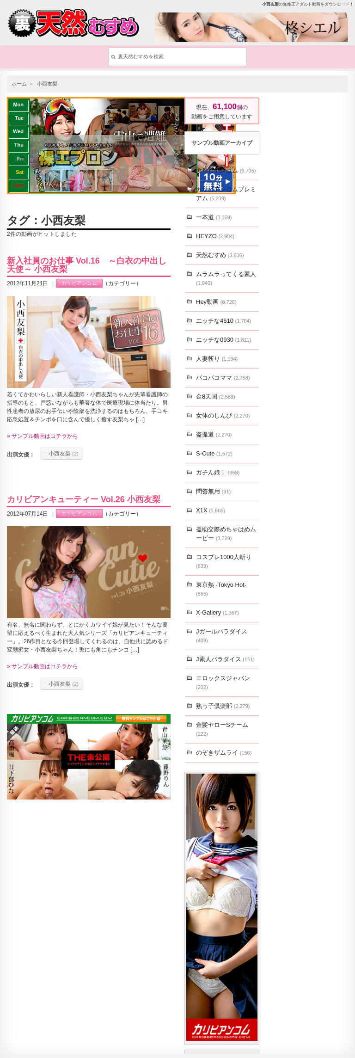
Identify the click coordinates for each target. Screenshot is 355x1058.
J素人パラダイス (225, 659)
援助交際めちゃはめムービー (226, 533)
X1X (210, 510)
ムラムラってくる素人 (226, 278)
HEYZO (215, 236)
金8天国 (215, 396)
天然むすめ (220, 255)
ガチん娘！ (217, 472)
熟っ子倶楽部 (223, 705)
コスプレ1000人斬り (223, 561)
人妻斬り (217, 358)
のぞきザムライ (223, 752)
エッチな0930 (223, 339)
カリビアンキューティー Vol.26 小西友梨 (83, 499)
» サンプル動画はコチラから (42, 436)
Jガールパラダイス (221, 635)
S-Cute (214, 453)
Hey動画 (216, 301)
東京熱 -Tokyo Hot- (221, 589)
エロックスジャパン (223, 682)
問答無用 (213, 491)
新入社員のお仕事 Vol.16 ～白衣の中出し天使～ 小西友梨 (86, 265)
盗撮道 (214, 434)
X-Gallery (217, 612)
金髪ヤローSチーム (222, 729)
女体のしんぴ (223, 415)
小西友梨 (47, 83)
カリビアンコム (79, 283)
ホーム (19, 83)
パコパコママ (223, 377)
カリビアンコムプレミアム (226, 194)
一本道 (214, 217)
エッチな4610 (223, 320)
